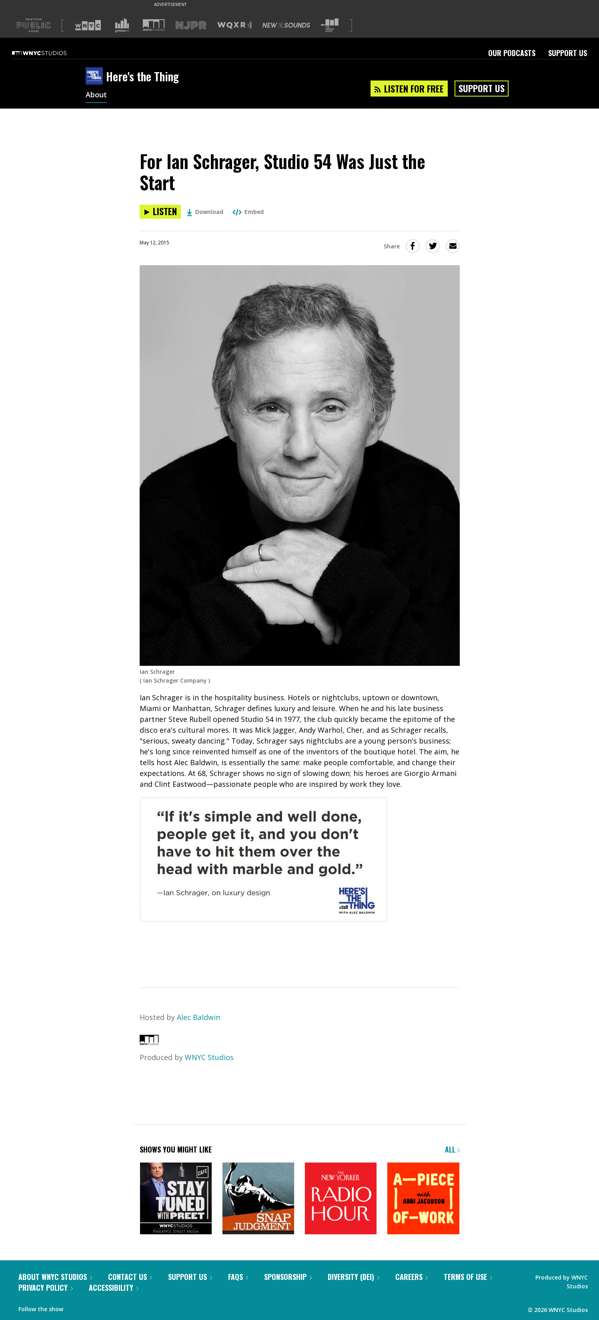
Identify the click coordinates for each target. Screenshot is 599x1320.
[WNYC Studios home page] (49, 52)
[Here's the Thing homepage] (96, 76)
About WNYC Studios (55, 1277)
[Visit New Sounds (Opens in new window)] (286, 25)
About (96, 95)
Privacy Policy (45, 1287)
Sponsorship (288, 1277)
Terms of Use (468, 1277)
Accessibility (113, 1287)
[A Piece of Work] (423, 1199)
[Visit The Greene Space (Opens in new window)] (330, 25)
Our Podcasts (511, 53)
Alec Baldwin (198, 1017)
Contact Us (130, 1277)
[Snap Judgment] (258, 1199)
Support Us (567, 53)
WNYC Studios (209, 1057)
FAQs (238, 1277)
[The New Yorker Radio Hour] (341, 1199)
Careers (411, 1277)
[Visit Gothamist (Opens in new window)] (122, 25)
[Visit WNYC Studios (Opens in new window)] (154, 25)
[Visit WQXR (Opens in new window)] (234, 25)
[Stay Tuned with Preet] (176, 1199)
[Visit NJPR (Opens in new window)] (191, 25)
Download (205, 212)
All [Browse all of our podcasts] (452, 1149)
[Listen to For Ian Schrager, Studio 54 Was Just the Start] (160, 212)
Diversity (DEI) (353, 1277)
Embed (248, 212)
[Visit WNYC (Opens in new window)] (88, 25)
